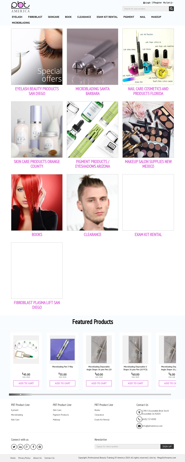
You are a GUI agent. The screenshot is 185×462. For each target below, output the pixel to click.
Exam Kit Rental (107, 17)
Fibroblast (35, 17)
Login (146, 2)
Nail (142, 17)
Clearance (84, 17)
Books (97, 410)
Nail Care (15, 420)
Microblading (21, 22)
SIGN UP (167, 446)
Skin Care (57, 410)
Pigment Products (61, 415)
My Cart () (168, 2)
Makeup (156, 17)
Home (13, 458)
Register (157, 2)
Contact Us (50, 458)
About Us (37, 458)
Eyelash (14, 410)
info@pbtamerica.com (152, 426)
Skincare (53, 17)
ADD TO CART (26, 383)
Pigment (128, 17)
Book (68, 17)
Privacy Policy (24, 458)
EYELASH (17, 17)
